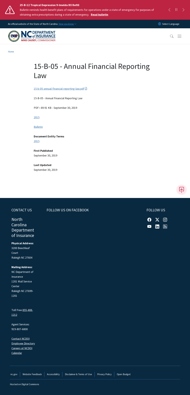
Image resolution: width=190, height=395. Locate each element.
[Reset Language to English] (159, 24)
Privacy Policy (104, 374)
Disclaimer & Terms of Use (78, 374)
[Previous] (169, 10)
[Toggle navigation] (182, 36)
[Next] (183, 10)
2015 (36, 117)
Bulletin (38, 127)
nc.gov (14, 374)
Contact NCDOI (20, 338)
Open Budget (124, 374)
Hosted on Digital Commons (24, 384)
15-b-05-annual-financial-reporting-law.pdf (60, 88)
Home (11, 51)
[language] (170, 24)
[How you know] (67, 24)
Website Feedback (32, 374)
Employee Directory (23, 343)
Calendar (16, 353)
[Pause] (176, 10)
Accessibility (53, 374)
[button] (169, 36)
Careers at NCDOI (21, 348)
